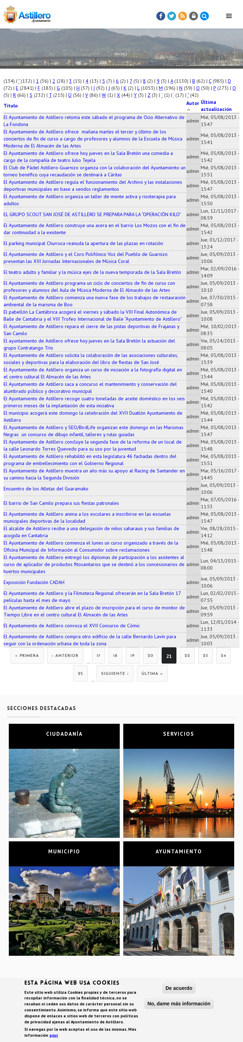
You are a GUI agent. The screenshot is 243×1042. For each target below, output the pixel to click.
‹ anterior (65, 656)
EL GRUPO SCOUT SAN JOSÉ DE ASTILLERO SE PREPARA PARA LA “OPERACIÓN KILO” (92, 214)
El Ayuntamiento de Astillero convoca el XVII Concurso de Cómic (72, 625)
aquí (53, 1035)
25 (80, 674)
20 (151, 656)
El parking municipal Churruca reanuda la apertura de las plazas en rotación (83, 243)
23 (205, 656)
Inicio (119, 53)
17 (98, 656)
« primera (27, 656)
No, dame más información (179, 1004)
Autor (192, 105)
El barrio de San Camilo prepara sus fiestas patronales (61, 503)
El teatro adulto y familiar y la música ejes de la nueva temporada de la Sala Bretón (92, 272)
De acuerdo (179, 989)
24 (223, 656)
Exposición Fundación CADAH (34, 582)
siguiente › (115, 674)
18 (115, 656)
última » (152, 674)
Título (11, 105)
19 (132, 656)
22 (187, 656)
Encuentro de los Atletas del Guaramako (46, 488)
